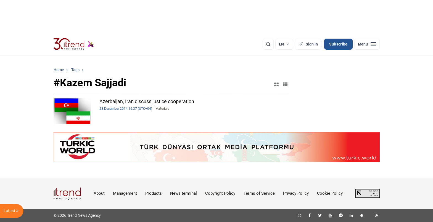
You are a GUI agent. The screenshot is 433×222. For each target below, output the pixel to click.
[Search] (268, 44)
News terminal (183, 193)
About (99, 193)
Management (125, 193)
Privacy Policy (296, 193)
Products (153, 193)
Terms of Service (259, 193)
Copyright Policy (220, 193)
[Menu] (367, 44)
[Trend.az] (74, 44)
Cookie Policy (330, 193)
